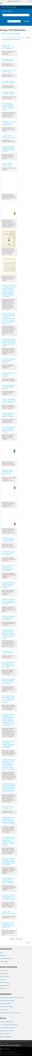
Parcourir (14, 21)
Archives (3, 7)
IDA (4, 1052)
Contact (5, 1043)
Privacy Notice (6, 1041)
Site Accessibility (15, 1041)
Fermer (30, 1)
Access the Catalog (11, 7)
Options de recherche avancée (11, 33)
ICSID (13, 1052)
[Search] (16, 15)
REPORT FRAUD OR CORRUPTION (13, 1045)
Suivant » (29, 942)
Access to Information (25, 1041)
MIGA (10, 1052)
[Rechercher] (28, 15)
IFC (6, 1052)
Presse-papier (26, 21)
